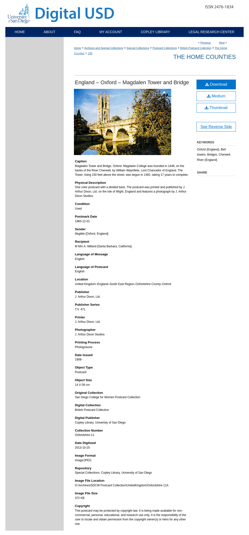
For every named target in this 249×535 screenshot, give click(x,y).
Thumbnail (216, 108)
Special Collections (137, 47)
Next (222, 42)
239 (90, 53)
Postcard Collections (164, 47)
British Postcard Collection (195, 47)
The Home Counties (204, 57)
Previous (205, 42)
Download (216, 84)
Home (77, 47)
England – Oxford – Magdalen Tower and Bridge (132, 82)
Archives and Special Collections (103, 47)
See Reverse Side (216, 127)
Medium (216, 96)
